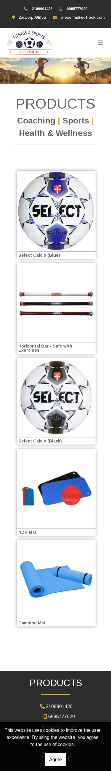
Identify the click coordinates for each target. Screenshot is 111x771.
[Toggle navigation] (100, 43)
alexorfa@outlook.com (83, 17)
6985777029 (77, 9)
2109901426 (42, 9)
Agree (55, 759)
